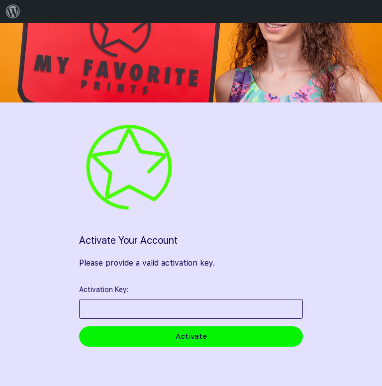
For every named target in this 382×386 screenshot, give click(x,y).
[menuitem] (13, 11)
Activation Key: (103, 289)
